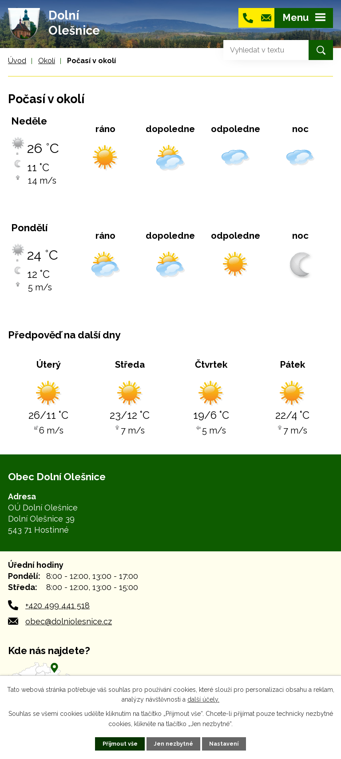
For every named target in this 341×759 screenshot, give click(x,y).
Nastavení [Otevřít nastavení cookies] (223, 743)
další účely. (203, 699)
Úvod (17, 60)
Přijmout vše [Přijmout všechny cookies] (120, 743)
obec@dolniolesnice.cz (68, 621)
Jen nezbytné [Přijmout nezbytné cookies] (173, 743)
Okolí (46, 60)
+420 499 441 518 (57, 605)
